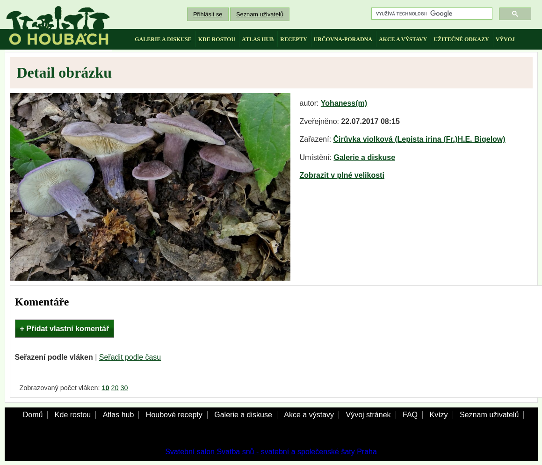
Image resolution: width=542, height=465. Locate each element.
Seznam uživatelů (259, 14)
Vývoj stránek (368, 415)
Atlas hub (118, 415)
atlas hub (258, 39)
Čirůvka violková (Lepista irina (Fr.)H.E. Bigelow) (419, 139)
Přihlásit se (208, 14)
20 (115, 388)
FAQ (410, 415)
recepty (293, 39)
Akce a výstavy (309, 415)
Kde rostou (73, 415)
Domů (33, 415)
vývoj (505, 39)
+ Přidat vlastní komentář (64, 329)
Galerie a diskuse (364, 157)
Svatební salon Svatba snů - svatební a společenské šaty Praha (271, 452)
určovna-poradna (343, 39)
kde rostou (216, 39)
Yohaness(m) (344, 103)
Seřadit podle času (130, 357)
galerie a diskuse (163, 39)
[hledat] (431, 13)
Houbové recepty (174, 415)
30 (124, 388)
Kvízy (438, 415)
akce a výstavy (403, 39)
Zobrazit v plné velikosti (342, 175)
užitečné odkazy (461, 39)
